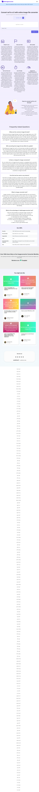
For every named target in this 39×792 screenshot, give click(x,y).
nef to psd (18, 772)
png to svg (18, 579)
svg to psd (18, 765)
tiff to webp (18, 653)
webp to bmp (18, 658)
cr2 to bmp (18, 391)
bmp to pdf (18, 383)
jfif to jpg (18, 468)
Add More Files (19, 18)
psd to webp (18, 606)
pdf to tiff (18, 730)
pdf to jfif (18, 552)
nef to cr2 (18, 770)
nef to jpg (18, 532)
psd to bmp (18, 591)
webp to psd (18, 742)
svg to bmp (18, 614)
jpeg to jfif (18, 487)
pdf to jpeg (18, 549)
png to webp (18, 584)
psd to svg (18, 609)
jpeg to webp (18, 500)
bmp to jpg (18, 376)
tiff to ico (18, 636)
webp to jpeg (18, 663)
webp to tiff (18, 745)
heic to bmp (19, 433)
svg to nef (18, 762)
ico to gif (18, 782)
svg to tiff (18, 767)
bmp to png (18, 381)
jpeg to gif (18, 480)
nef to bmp (18, 520)
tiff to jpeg (18, 643)
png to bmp (18, 562)
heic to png (18, 450)
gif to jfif (18, 416)
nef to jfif (18, 527)
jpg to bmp (18, 510)
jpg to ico (18, 505)
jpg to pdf (18, 515)
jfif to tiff (18, 760)
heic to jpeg (18, 443)
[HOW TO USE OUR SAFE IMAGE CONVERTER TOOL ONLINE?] (28, 281)
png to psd (18, 735)
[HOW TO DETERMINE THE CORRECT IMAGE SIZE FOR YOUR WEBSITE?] (11, 281)
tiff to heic (18, 708)
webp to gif (18, 740)
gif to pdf (18, 423)
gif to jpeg (18, 418)
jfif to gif (18, 460)
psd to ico (18, 589)
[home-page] (7, 1)
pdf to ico (18, 547)
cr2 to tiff (18, 690)
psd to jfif (18, 594)
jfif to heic (18, 752)
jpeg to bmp (18, 485)
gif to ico (18, 413)
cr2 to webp (18, 408)
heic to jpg (18, 448)
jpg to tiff (18, 723)
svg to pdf (18, 624)
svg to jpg (18, 626)
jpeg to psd (18, 703)
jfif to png (18, 470)
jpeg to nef (18, 700)
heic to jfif (18, 438)
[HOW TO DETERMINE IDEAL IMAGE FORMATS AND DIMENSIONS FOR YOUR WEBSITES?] (11, 327)
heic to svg (18, 453)
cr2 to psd (18, 688)
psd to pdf (18, 604)
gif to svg (18, 428)
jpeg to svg (18, 492)
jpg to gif (18, 502)
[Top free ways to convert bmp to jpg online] (28, 327)
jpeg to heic (18, 698)
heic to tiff (18, 710)
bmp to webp (18, 388)
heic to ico (18, 440)
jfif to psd (18, 757)
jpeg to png (18, 497)
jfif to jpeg (18, 465)
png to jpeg (18, 574)
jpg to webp (18, 725)
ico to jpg (18, 787)
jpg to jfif (18, 507)
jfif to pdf (18, 475)
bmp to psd (18, 678)
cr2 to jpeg (18, 398)
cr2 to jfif (18, 393)
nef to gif (18, 522)
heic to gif (18, 435)
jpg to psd (18, 720)
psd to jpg (18, 596)
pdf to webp (18, 559)
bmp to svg (18, 386)
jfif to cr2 (18, 755)
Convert (34, 31)
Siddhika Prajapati (10, 317)
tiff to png (18, 648)
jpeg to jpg (18, 490)
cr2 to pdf (18, 401)
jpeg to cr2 (18, 695)
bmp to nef (18, 683)
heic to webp (18, 455)
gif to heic (18, 747)
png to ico (18, 569)
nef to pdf (18, 534)
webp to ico (18, 666)
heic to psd (18, 713)
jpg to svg (18, 512)
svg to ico (18, 619)
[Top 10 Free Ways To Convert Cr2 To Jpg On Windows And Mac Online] (11, 304)
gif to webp (18, 430)
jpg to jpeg (18, 715)
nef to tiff (18, 775)
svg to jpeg (18, 621)
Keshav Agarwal (27, 315)
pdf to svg (18, 564)
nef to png (18, 539)
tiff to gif (18, 638)
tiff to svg (18, 656)
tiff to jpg (18, 646)
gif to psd (18, 750)
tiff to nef (18, 777)
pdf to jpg (18, 554)
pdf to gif (18, 544)
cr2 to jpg (18, 406)
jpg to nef (18, 718)
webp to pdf (18, 673)
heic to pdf (18, 445)
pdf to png (18, 557)
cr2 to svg (18, 693)
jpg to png (18, 517)
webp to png (18, 671)
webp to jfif (18, 661)
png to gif (18, 567)
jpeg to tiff (18, 705)
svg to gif (18, 611)
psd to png (18, 601)
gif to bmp (18, 411)
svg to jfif (18, 616)
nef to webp (18, 537)
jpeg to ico (18, 482)
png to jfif (18, 572)
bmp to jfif (18, 371)
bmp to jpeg (18, 378)
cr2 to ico (18, 396)
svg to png (18, 631)
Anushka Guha (9, 294)
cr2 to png (18, 403)
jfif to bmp (18, 458)
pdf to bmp (18, 542)
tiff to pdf (18, 651)
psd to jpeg (18, 599)
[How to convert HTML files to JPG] (28, 304)
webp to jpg (18, 668)
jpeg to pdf (18, 495)
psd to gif (18, 586)
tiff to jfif (18, 641)
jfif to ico (18, 463)
